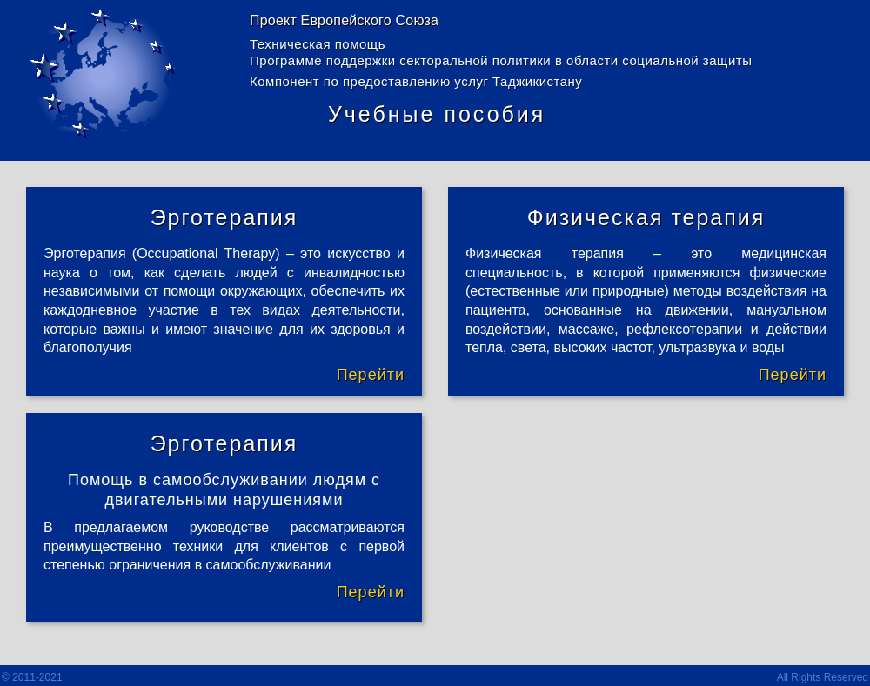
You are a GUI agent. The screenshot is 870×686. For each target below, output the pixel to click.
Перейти (371, 374)
